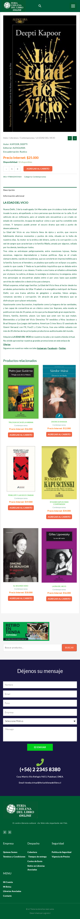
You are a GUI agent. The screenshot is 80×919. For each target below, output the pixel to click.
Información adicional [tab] (13, 196)
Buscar (69, 647)
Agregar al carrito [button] (21, 434)
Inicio (5, 138)
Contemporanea (27, 138)
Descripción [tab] (9, 190)
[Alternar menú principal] (73, 6)
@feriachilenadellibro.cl (49, 782)
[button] (40, 6)
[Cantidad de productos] (12, 169)
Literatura (14, 138)
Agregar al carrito (38, 168)
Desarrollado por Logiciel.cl (40, 913)
